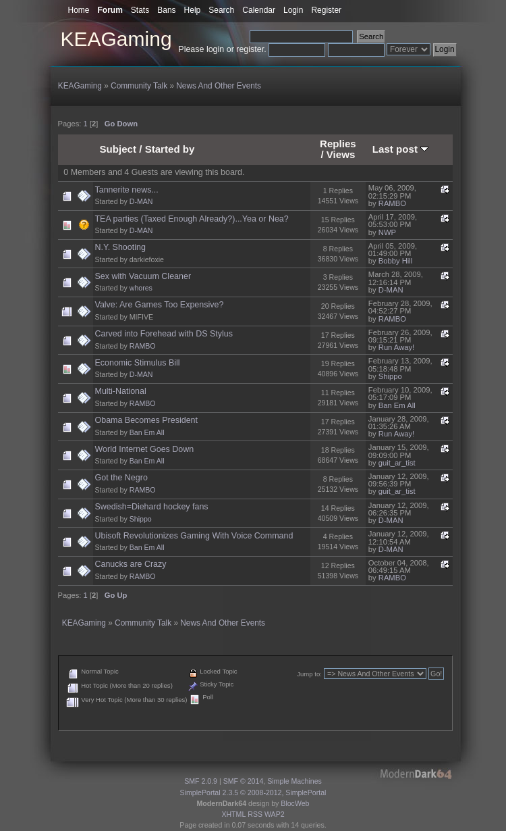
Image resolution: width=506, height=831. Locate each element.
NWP (387, 232)
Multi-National (120, 391)
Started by (170, 149)
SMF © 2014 (243, 781)
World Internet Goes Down (144, 449)
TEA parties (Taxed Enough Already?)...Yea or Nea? (192, 219)
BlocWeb (295, 803)
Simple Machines (294, 781)
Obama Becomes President (146, 420)
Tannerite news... (127, 190)
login (215, 49)
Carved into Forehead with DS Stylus (164, 333)
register (250, 49)
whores (141, 288)
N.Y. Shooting (120, 247)
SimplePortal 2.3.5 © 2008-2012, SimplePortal (253, 792)
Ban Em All (397, 405)
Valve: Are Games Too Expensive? (159, 304)
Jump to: (309, 674)
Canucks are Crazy (131, 564)
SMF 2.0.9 (200, 781)
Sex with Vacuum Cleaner (143, 276)
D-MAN (141, 201)
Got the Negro (121, 477)
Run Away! (396, 347)
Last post (400, 149)
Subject (118, 149)
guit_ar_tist (397, 463)
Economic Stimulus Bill (137, 363)
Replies (338, 143)
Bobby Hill (395, 261)
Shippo (390, 376)
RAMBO (392, 203)
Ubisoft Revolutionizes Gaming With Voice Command (194, 535)
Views (341, 154)
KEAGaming (116, 39)
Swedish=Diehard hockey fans (151, 506)
